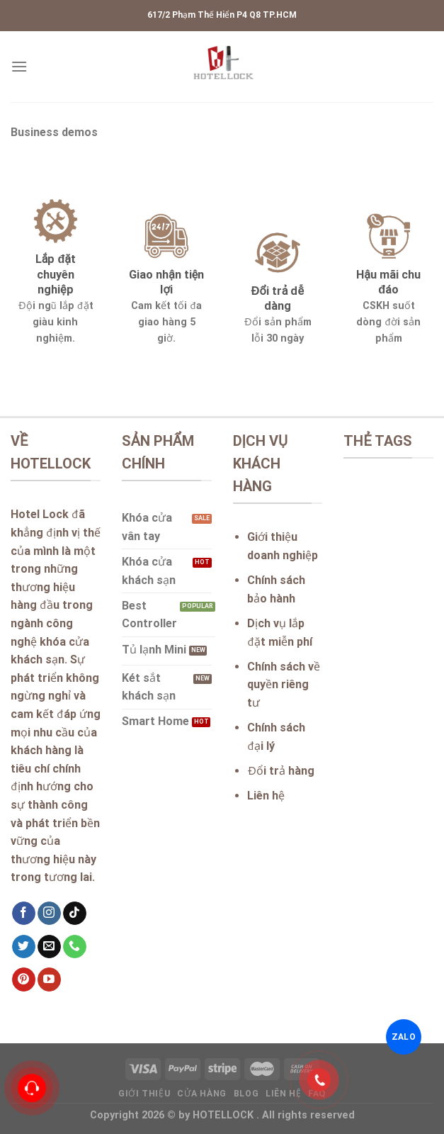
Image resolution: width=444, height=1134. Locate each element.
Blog (246, 1094)
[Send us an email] (49, 947)
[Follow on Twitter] (23, 947)
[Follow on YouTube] (49, 979)
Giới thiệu (144, 1094)
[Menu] (19, 66)
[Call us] (74, 947)
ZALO (404, 1037)
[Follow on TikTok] (74, 914)
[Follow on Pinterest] (23, 979)
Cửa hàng (202, 1094)
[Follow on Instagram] (49, 914)
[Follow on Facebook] (23, 914)
